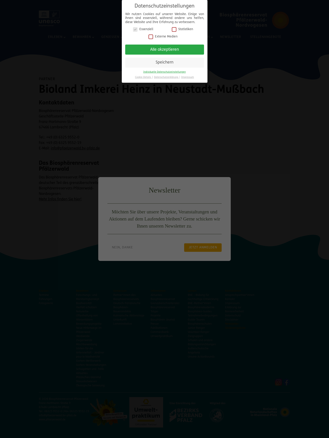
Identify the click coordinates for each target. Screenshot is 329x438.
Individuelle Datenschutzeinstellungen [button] (164, 70)
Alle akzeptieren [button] (164, 48)
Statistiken (182, 27)
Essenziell (143, 27)
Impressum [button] (187, 75)
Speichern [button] (164, 61)
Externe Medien (163, 34)
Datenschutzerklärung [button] (166, 75)
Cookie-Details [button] (143, 75)
